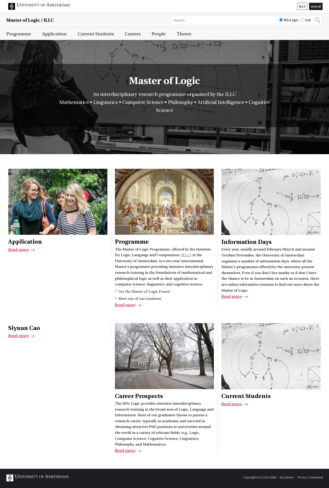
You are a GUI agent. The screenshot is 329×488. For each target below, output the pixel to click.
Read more (18, 249)
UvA (305, 20)
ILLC (302, 6)
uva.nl (316, 6)
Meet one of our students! (140, 299)
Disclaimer (287, 477)
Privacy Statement (310, 477)
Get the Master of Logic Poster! (144, 292)
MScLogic (288, 20)
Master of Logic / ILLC (30, 20)
